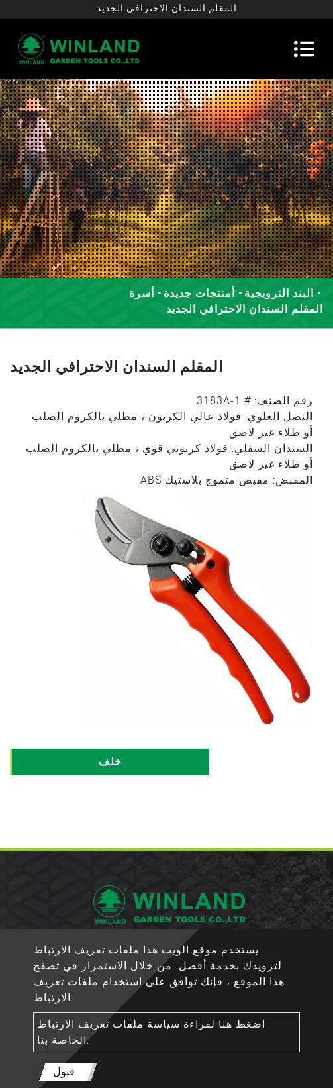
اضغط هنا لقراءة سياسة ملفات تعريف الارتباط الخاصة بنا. (151, 1032)
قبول (64, 1071)
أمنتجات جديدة (199, 293)
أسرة (141, 293)
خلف (110, 761)
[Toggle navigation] (303, 49)
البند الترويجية (279, 293)
